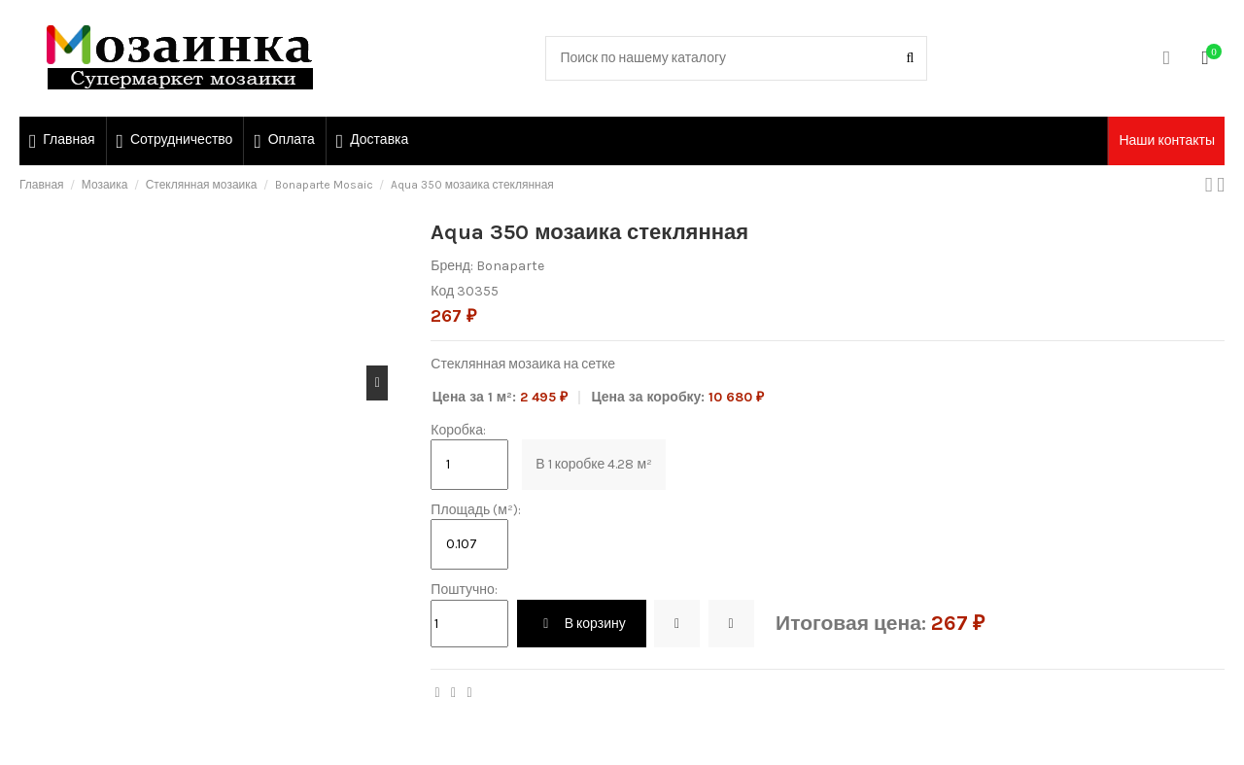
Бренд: (452, 266)
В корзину (581, 623)
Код (442, 291)
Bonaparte (510, 266)
